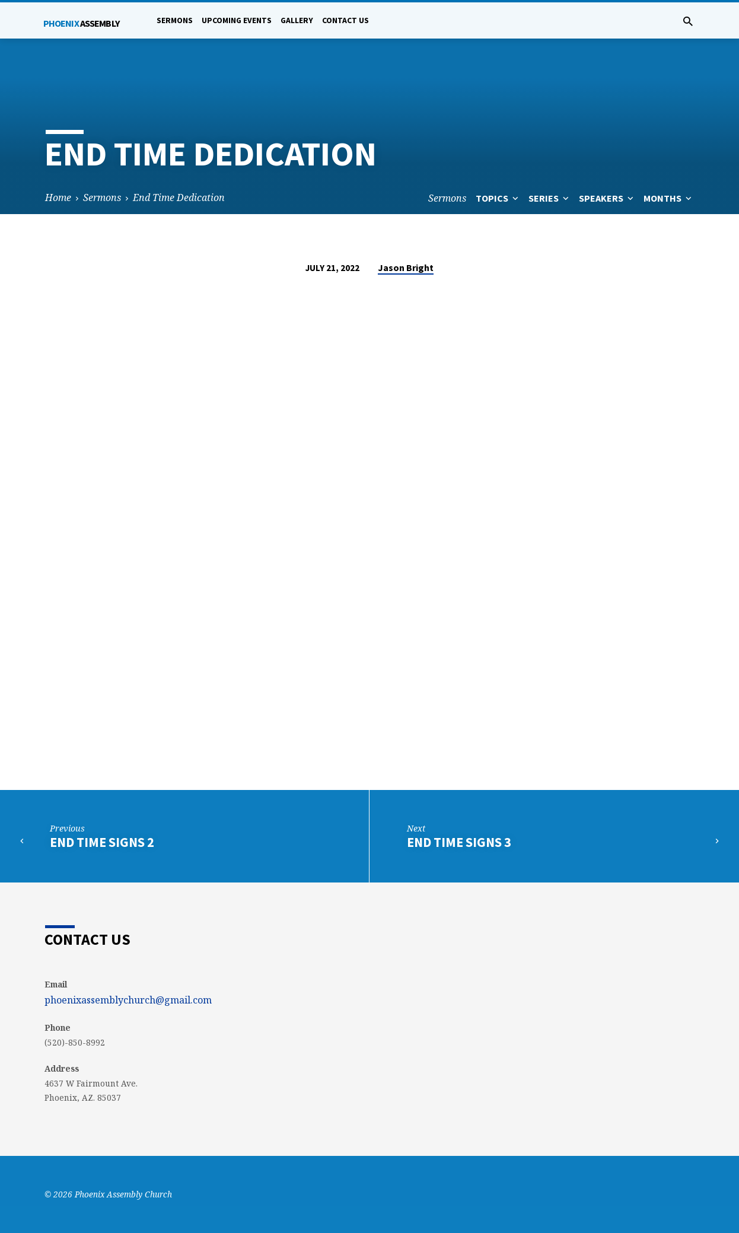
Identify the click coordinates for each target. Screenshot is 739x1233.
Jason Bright (406, 267)
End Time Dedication (179, 197)
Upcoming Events (237, 20)
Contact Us (345, 20)
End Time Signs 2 (102, 842)
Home (58, 197)
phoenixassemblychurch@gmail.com (128, 999)
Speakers (607, 198)
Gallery (297, 20)
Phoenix (81, 23)
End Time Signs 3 (459, 842)
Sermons (175, 20)
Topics (498, 198)
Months (669, 198)
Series (549, 198)
